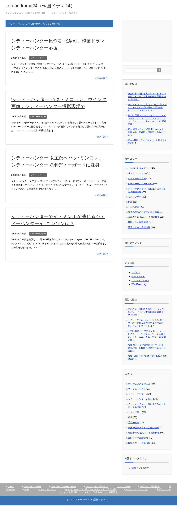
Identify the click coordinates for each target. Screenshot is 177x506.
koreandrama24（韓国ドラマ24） (43, 6)
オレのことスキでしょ (139, 169)
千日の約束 (133, 207)
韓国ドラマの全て (140, 468)
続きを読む (102, 79)
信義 (130, 202)
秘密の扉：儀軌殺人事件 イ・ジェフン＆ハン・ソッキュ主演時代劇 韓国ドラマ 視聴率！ (147, 97)
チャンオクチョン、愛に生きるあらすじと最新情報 (90, 490)
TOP (27, 13)
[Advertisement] (146, 41)
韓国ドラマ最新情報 (138, 223)
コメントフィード (140, 281)
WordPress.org (139, 285)
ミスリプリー (134, 197)
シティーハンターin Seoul (141, 184)
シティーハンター (38, 58)
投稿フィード (138, 277)
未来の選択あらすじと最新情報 (143, 212)
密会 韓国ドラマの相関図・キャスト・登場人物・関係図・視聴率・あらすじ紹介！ (147, 133)
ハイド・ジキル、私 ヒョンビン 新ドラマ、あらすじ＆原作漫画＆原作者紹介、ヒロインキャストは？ (147, 108)
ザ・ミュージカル (137, 174)
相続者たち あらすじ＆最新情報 (144, 218)
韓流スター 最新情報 (139, 228)
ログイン (136, 273)
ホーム (11, 487)
